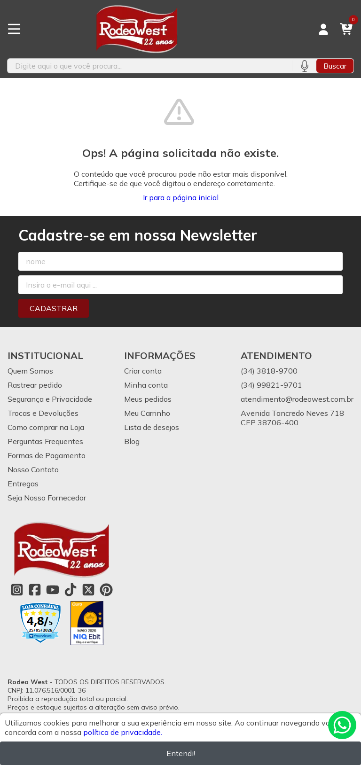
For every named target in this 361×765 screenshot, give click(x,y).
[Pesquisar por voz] (304, 66)
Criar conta (143, 370)
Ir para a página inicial (181, 197)
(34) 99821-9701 (271, 385)
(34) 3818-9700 (269, 370)
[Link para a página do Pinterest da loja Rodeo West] (106, 589)
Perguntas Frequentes (45, 441)
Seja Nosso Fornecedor (47, 497)
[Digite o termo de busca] (150, 66)
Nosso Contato (33, 469)
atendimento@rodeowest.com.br (297, 399)
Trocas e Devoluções (43, 413)
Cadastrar (54, 308)
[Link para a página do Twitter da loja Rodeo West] (88, 589)
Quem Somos (30, 370)
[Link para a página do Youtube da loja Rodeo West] (52, 589)
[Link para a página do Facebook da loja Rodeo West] (34, 589)
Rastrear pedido (35, 385)
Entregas (23, 483)
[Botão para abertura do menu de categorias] (14, 29)
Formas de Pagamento (47, 455)
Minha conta (146, 385)
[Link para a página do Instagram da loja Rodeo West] (17, 589)
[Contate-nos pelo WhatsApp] (342, 725)
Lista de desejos (151, 427)
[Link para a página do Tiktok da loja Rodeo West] (70, 589)
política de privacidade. (122, 732)
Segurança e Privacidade (50, 399)
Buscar (334, 65)
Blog (132, 441)
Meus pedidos (148, 399)
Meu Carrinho (147, 413)
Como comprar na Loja (46, 427)
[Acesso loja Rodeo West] (323, 29)
